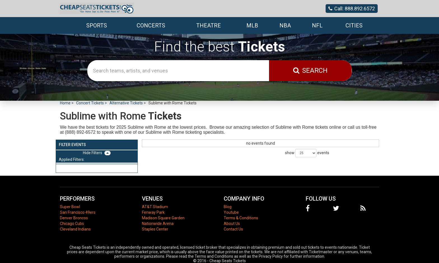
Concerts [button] (151, 25)
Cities (354, 25)
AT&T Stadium (155, 207)
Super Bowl (70, 207)
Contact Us (233, 229)
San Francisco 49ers (77, 212)
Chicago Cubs (72, 223)
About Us (232, 223)
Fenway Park (153, 212)
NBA (285, 25)
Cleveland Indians (75, 229)
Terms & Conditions (241, 218)
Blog (228, 207)
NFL (317, 25)
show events (307, 153)
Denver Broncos (74, 218)
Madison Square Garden (163, 218)
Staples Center (155, 229)
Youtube (231, 212)
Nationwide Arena (158, 223)
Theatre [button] (208, 25)
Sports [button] (96, 25)
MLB (252, 25)
